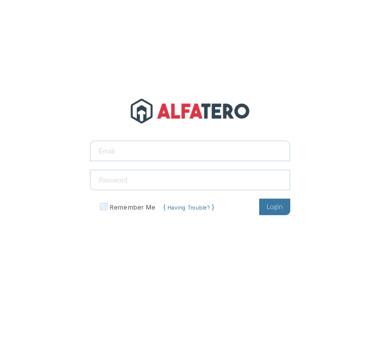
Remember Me (132, 207)
